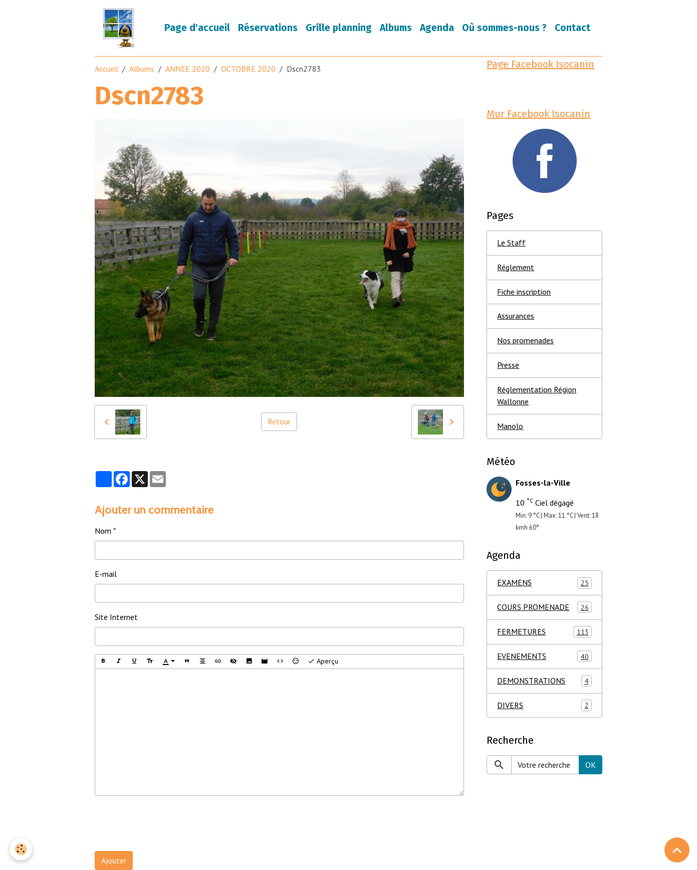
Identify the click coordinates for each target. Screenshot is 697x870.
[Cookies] (21, 849)
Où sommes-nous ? (504, 28)
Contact (572, 28)
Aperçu (323, 661)
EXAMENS (544, 583)
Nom (103, 531)
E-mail (106, 574)
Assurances (515, 317)
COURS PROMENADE (544, 608)
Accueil (106, 69)
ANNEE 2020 (187, 69)
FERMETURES (544, 632)
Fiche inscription (524, 292)
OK (590, 766)
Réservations (268, 28)
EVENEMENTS (544, 657)
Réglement (515, 268)
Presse (508, 366)
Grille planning (339, 28)
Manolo (510, 427)
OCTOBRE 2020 (248, 69)
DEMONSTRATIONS (544, 682)
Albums (396, 28)
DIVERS (544, 706)
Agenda (437, 28)
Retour (279, 422)
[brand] (120, 28)
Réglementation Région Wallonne (536, 396)
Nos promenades (525, 341)
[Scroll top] (676, 849)
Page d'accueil (197, 28)
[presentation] (171, 823)
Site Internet (116, 617)
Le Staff (511, 243)
